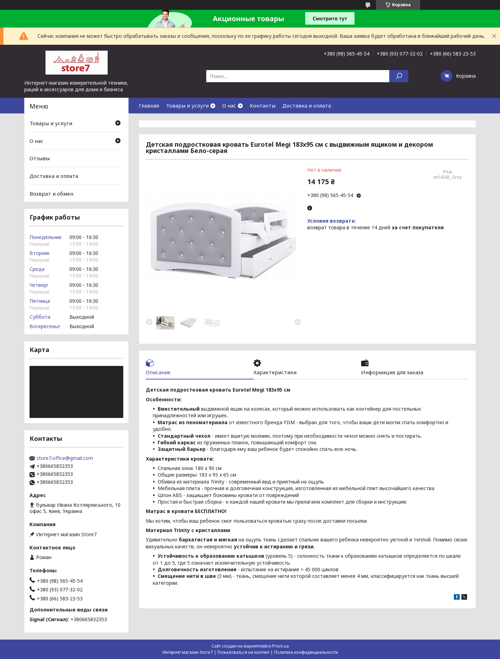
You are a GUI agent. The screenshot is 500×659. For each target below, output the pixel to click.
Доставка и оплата (306, 105)
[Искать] (398, 76)
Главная (149, 105)
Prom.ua (280, 646)
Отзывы (40, 158)
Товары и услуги (187, 105)
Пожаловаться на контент (243, 652)
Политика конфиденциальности (306, 652)
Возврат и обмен (51, 193)
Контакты (262, 105)
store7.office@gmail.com (64, 458)
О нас (229, 105)
